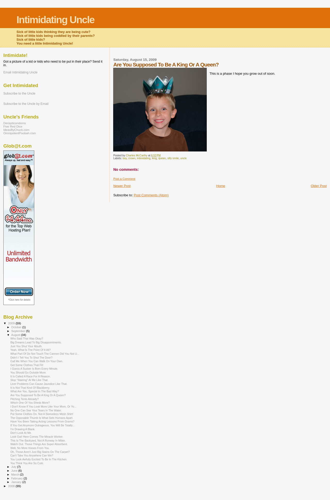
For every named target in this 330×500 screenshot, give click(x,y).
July (14, 466)
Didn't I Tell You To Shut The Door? (31, 357)
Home (220, 186)
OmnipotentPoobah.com (19, 133)
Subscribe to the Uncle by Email (25, 104)
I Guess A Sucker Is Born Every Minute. (34, 368)
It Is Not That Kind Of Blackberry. (30, 387)
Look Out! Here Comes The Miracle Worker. (36, 436)
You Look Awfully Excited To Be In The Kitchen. (38, 459)
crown (132, 158)
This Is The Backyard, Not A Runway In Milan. (37, 440)
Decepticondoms (14, 123)
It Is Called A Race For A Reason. (30, 376)
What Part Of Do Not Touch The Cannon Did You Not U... (44, 353)
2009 (11, 323)
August (16, 334)
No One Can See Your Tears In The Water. (36, 410)
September (18, 331)
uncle (183, 158)
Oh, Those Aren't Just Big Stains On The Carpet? (40, 451)
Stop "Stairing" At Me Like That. (29, 380)
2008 (11, 486)
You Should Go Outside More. (28, 372)
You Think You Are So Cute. (27, 463)
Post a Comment (124, 178)
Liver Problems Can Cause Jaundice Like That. (38, 383)
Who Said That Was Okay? (26, 338)
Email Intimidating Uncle (20, 72)
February (17, 478)
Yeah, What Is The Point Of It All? (30, 349)
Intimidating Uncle (55, 19)
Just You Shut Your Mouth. (26, 346)
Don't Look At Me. (21, 432)
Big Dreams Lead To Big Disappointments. (36, 342)
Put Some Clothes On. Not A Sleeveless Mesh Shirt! (41, 414)
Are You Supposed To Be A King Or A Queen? (37, 395)
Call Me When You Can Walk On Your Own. (36, 361)
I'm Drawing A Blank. (22, 429)
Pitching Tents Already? (24, 399)
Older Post (319, 186)
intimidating (144, 158)
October (16, 327)
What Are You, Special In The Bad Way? (34, 391)
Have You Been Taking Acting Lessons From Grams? (42, 421)
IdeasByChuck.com (16, 129)
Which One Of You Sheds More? (30, 402)
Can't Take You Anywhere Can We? (31, 455)
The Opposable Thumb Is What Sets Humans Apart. (41, 417)
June (14, 470)
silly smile (173, 158)
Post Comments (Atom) (151, 195)
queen (162, 158)
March (15, 474)
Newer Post (121, 186)
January (16, 482)
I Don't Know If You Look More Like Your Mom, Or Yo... (43, 406)
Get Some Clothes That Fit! (26, 365)
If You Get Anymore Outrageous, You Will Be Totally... (42, 425)
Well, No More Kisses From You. (30, 448)
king (154, 158)
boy (125, 158)
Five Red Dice (12, 126)
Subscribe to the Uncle (19, 93)
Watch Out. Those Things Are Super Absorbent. (39, 444)
